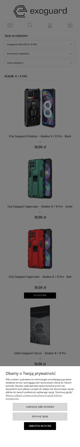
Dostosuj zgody (40, 416)
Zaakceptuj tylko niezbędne (40, 406)
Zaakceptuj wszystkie (40, 425)
